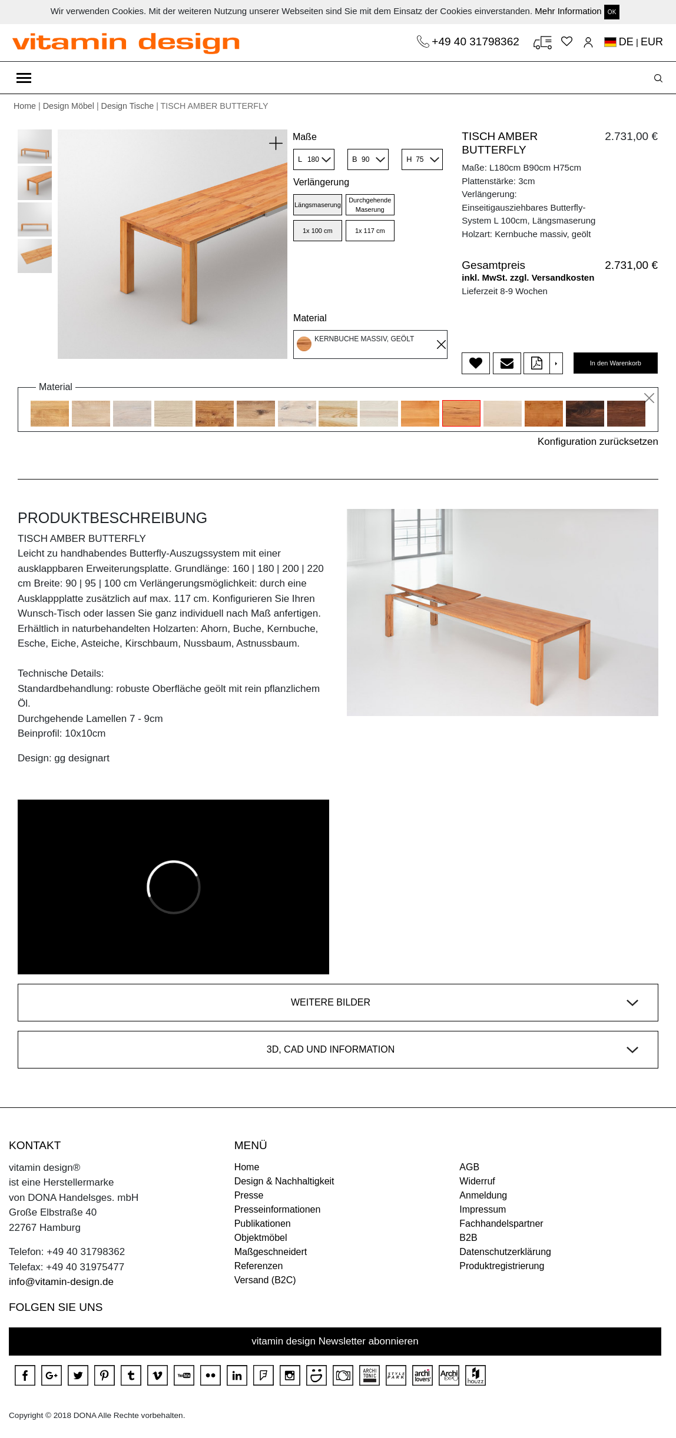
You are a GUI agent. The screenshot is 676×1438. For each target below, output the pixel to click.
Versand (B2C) (265, 1280)
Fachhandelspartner (501, 1224)
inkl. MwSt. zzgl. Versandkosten (528, 277)
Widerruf (477, 1181)
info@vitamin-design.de (61, 1281)
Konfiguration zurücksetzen (598, 441)
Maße (305, 137)
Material (310, 318)
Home (25, 106)
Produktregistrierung (501, 1266)
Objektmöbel (260, 1238)
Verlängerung (321, 182)
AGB (469, 1167)
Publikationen (262, 1224)
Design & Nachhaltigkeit (284, 1181)
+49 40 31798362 (477, 41)
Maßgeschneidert (270, 1252)
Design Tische (127, 106)
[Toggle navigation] (23, 77)
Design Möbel (68, 106)
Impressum (482, 1209)
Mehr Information (568, 11)
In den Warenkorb (615, 363)
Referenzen (258, 1266)
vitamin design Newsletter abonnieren (335, 1341)
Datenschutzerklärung (505, 1252)
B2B (468, 1238)
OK (612, 12)
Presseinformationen (277, 1209)
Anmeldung (483, 1195)
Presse (249, 1195)
